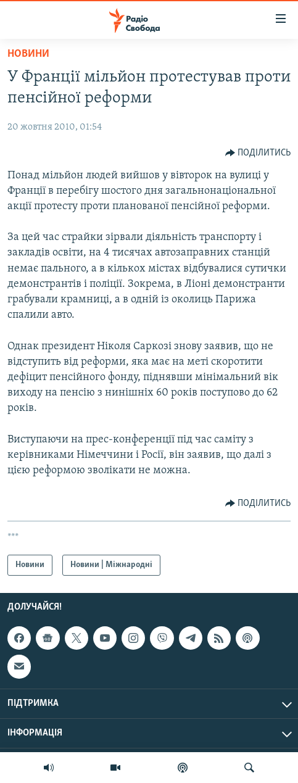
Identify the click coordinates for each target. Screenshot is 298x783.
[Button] (258, 153)
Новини (28, 54)
